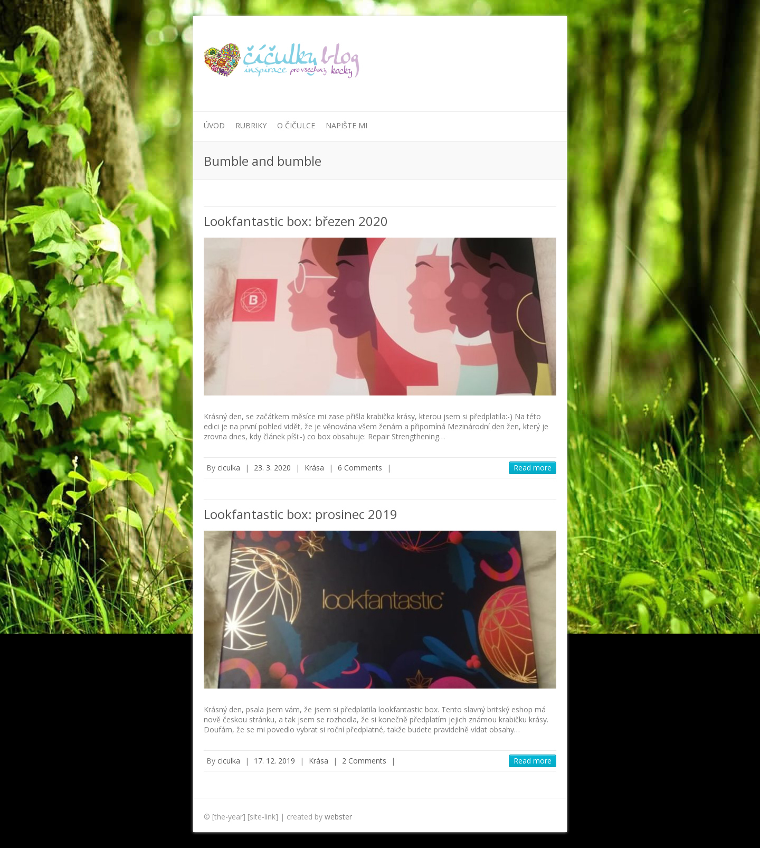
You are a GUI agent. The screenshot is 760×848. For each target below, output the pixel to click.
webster (338, 817)
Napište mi (346, 125)
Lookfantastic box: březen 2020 (296, 221)
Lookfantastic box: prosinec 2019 (300, 514)
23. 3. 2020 (272, 468)
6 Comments (360, 468)
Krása (314, 468)
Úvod (214, 125)
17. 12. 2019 (274, 761)
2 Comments (364, 761)
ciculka (228, 468)
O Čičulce (296, 125)
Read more (533, 468)
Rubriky (251, 125)
